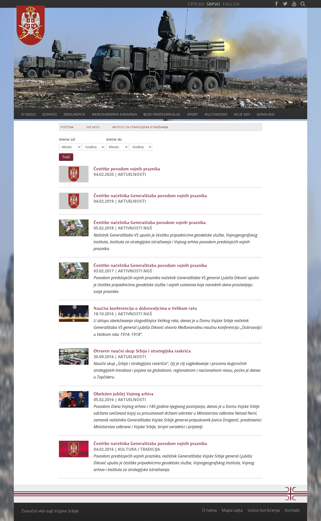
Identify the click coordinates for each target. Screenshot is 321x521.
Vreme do (114, 139)
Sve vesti (93, 127)
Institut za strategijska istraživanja (140, 127)
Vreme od (67, 139)
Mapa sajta (232, 510)
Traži (66, 157)
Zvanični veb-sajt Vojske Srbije (49, 511)
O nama (209, 510)
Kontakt (292, 510)
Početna (67, 127)
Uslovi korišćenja (264, 510)
